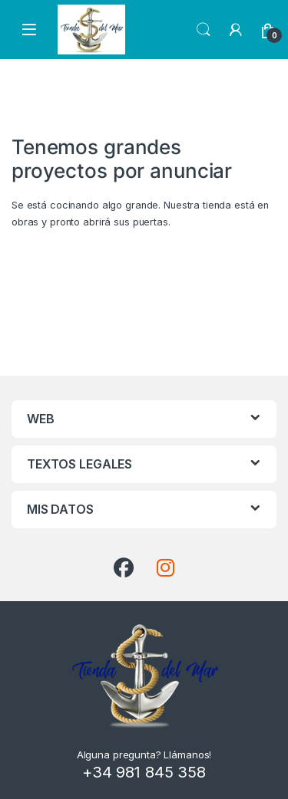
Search (203, 29)
